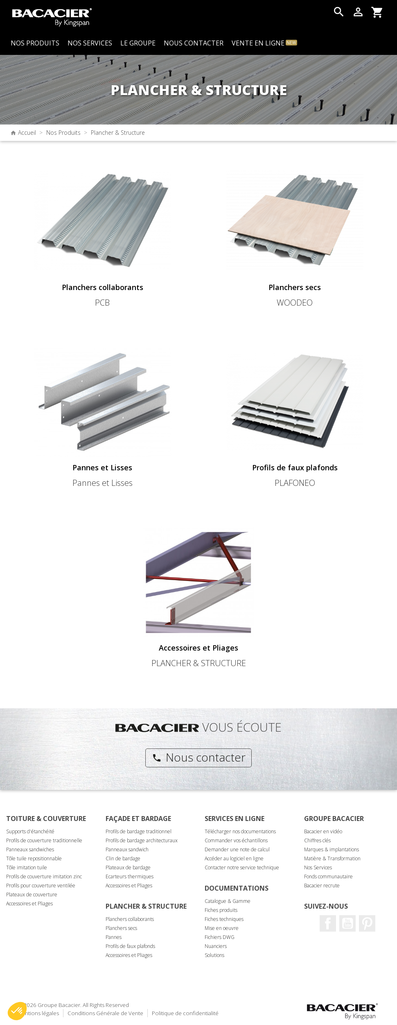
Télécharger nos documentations (240, 831)
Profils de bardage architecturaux (142, 840)
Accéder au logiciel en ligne (234, 858)
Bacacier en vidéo (323, 831)
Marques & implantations (331, 849)
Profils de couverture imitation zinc (44, 876)
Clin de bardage (123, 858)
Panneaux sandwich (127, 849)
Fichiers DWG (220, 937)
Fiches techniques (224, 919)
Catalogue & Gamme (227, 901)
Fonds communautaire (328, 876)
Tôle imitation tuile (26, 867)
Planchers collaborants (130, 919)
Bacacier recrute (322, 885)
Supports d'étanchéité (30, 831)
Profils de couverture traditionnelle (44, 840)
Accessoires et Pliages (29, 903)
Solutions (214, 955)
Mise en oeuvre (222, 928)
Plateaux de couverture (31, 894)
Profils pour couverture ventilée (40, 885)
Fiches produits (221, 910)
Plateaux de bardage (128, 867)
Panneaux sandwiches (30, 849)
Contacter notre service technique (242, 867)
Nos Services (318, 867)
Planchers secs (121, 928)
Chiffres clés (317, 840)
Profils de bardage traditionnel (138, 831)
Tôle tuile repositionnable (34, 858)
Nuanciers (216, 946)
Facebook (328, 923)
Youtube (347, 923)
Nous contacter (199, 757)
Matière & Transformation (332, 858)
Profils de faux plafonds (130, 946)
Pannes (114, 937)
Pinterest (367, 923)
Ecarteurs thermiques (129, 876)
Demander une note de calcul (237, 849)
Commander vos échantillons (236, 840)
